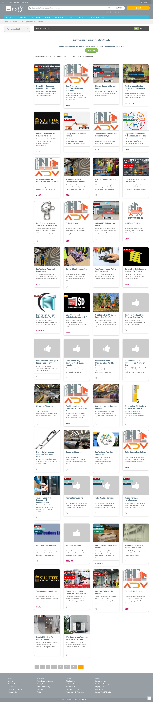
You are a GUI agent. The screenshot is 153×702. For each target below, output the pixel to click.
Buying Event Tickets (103, 692)
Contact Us (12, 687)
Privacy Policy (13, 692)
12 (67, 667)
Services (15, 22)
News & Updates (14, 684)
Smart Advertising (43, 687)
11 (60, 667)
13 (74, 667)
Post (138, 8)
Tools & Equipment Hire (28, 22)
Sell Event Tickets (72, 689)
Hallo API (40, 689)
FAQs (39, 692)
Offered (40, 22)
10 (54, 667)
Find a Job (99, 689)
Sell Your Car (70, 687)
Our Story (11, 681)
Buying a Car (99, 687)
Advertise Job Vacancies (75, 692)
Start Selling (70, 681)
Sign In (91, 50)
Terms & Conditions (15, 689)
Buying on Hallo (100, 681)
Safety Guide (41, 684)
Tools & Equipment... (114, 12)
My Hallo (145, 2)
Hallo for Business (72, 684)
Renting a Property (102, 684)
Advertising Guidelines (45, 681)
